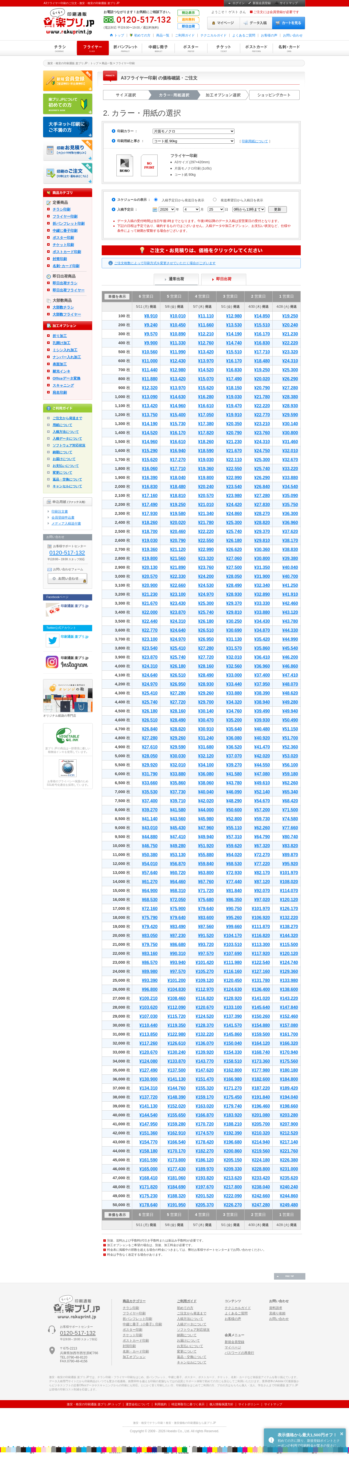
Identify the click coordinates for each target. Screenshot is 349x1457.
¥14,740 (234, 343)
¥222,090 (233, 1196)
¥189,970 (204, 1169)
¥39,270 (234, 765)
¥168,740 (261, 1052)
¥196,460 (261, 1106)
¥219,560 (261, 1151)
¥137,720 (148, 1097)
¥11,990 (178, 352)
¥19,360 (206, 468)
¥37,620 (290, 531)
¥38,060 (206, 783)
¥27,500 (234, 567)
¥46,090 (234, 792)
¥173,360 (261, 1061)
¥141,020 (261, 998)
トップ (119, 35)
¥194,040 (289, 1097)
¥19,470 (234, 405)
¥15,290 (150, 450)
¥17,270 (178, 459)
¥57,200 (262, 810)
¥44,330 (290, 630)
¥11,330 (178, 343)
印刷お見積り (68, 150)
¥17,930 (150, 513)
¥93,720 (206, 944)
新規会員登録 (262, 3)
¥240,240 (289, 1187)
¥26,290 (290, 379)
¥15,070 (206, 379)
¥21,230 (290, 334)
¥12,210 (206, 334)
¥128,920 (233, 998)
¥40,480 (262, 729)
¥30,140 (290, 423)
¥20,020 (262, 379)
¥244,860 (289, 1196)
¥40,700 (290, 576)
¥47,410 (290, 675)
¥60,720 (178, 872)
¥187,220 (261, 1088)
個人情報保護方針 (221, 1404)
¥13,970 (206, 361)
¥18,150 (234, 388)
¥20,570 (206, 495)
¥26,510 (206, 630)
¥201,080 (261, 1115)
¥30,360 (262, 549)
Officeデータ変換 (66, 378)
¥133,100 (233, 1007)
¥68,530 (234, 863)
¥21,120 (178, 549)
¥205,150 (233, 1160)
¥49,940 (290, 711)
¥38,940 (262, 702)
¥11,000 (150, 361)
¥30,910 (206, 729)
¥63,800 (206, 872)
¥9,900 (151, 343)
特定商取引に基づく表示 (188, 1404)
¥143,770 (204, 1061)
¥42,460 (290, 603)
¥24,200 (206, 576)
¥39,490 (262, 711)
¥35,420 (262, 639)
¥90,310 (178, 953)
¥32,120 (206, 756)
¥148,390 (176, 1097)
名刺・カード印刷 (289, 48)
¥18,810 (178, 495)
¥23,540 (234, 486)
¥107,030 (148, 1016)
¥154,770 (148, 1142)
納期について (62, 452)
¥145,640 (261, 1007)
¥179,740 (233, 1106)
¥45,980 (206, 819)
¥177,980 (261, 1070)
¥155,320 (204, 1088)
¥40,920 (262, 738)
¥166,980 (233, 1079)
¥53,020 (290, 756)
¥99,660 (234, 926)
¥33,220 (290, 468)
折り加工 (60, 336)
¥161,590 (148, 1160)
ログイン (239, 3)
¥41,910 (290, 594)
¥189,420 (289, 1088)
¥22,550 (234, 468)
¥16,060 (150, 468)
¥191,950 (176, 1205)
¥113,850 (148, 1034)
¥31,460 (290, 441)
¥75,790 (150, 917)
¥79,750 (150, 944)
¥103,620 (148, 1007)
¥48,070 (290, 684)
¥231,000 (289, 1169)
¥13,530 (234, 325)
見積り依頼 (277, 1313)
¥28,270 (262, 513)
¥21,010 (206, 504)
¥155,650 (176, 1115)
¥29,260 (206, 693)
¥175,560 (289, 1061)
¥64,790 (262, 836)
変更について (62, 473)
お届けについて (64, 459)
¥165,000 (148, 1169)
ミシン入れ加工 (65, 350)
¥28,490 (234, 585)
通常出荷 (176, 279)
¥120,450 (233, 980)
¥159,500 (261, 1034)
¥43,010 (150, 827)
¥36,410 (262, 657)
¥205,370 (204, 1205)
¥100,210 (148, 998)
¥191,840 (261, 1097)
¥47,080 (262, 774)
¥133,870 (176, 1061)
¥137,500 (176, 1070)
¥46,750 (150, 845)
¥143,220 (289, 998)
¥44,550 (262, 765)
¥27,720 (206, 657)
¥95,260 (234, 917)
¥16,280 (206, 397)
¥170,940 (289, 1052)
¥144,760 (176, 1088)
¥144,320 (289, 935)
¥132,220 (289, 917)
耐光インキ (61, 371)
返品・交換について (67, 479)
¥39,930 (262, 720)
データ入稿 (256, 23)
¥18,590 (206, 450)
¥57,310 (234, 836)
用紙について (62, 425)
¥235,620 (289, 1178)
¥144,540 (148, 1115)
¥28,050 (234, 576)
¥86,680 (178, 944)
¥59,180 (290, 774)
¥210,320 (261, 1133)
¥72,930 (234, 872)
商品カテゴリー (134, 1301)
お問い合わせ (293, 35)
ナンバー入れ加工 (67, 357)
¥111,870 (261, 926)
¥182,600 (261, 1079)
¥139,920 (204, 1052)
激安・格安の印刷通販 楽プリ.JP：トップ (72, 63)
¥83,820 (290, 845)
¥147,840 (289, 1007)
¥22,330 (178, 576)
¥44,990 (290, 639)
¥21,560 (178, 558)
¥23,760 (262, 432)
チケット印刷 (223, 48)
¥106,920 (261, 917)
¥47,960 (206, 827)
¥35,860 (262, 648)
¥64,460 (178, 881)
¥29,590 (290, 414)
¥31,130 (234, 639)
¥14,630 (178, 397)
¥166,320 (289, 1043)
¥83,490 (178, 926)
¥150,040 (233, 1043)
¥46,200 (290, 657)
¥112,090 (176, 1007)
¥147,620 (204, 1070)
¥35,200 (234, 720)
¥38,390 (262, 693)
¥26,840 (262, 486)
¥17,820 (206, 432)
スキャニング (63, 385)
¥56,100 (290, 765)
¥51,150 (290, 729)
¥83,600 (206, 917)
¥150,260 (261, 1016)
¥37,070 (234, 756)
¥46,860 (290, 666)
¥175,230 (148, 1196)
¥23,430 (178, 603)
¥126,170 (289, 908)
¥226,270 (233, 1205)
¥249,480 (289, 1205)
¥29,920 (150, 765)
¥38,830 (290, 549)
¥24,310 (290, 361)
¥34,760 (234, 711)
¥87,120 (262, 881)
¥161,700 (289, 1034)
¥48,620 (290, 693)
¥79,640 (206, 908)
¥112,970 (204, 989)
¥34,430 (262, 621)
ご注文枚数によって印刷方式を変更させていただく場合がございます (165, 263)
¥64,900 (150, 890)
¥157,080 (289, 1025)
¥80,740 (290, 836)
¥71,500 (290, 810)
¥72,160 (150, 908)
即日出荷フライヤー (69, 290)
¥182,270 (204, 1151)
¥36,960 (290, 522)
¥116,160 (233, 971)
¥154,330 (233, 1052)
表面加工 (60, 364)
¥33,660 (150, 783)
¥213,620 (233, 1178)
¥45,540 (290, 648)
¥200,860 (233, 1151)
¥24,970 (206, 594)
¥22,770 (262, 414)
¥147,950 (148, 1124)
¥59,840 (206, 863)
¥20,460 (178, 531)
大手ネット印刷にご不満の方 (68, 127)
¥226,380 (289, 1160)
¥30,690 (234, 630)
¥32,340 (262, 585)
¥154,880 (261, 1025)
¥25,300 (290, 370)
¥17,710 (262, 352)
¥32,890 (262, 594)
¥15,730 (178, 423)
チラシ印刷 (60, 48)
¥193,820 (204, 1178)
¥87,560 (206, 926)
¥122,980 (176, 1034)
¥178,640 (148, 1205)
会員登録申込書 (63, 517)
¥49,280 (290, 702)
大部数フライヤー (67, 314)
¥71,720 (206, 890)
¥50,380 (150, 854)
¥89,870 (290, 854)
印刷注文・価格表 (68, 173)
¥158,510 (233, 1061)
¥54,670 (262, 801)
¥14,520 (206, 370)
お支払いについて (66, 466)
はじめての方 (68, 104)
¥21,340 (206, 513)
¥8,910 (151, 316)
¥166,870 (204, 1115)
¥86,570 (150, 962)
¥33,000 (234, 675)
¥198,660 (289, 1106)
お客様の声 (269, 35)
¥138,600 (289, 989)
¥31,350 (262, 567)
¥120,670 (204, 1007)
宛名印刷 (60, 392)
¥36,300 (290, 513)
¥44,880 (150, 836)
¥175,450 (233, 1097)
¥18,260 (206, 441)
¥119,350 (176, 1025)
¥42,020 (262, 756)
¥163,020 (204, 1106)
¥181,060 (176, 1178)
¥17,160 (150, 495)
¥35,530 (150, 792)
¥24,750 (262, 450)
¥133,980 (289, 980)
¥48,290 (234, 801)
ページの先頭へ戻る (289, 1276)
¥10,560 (150, 352)
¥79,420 (150, 926)
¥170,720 (204, 1124)
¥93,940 (178, 962)
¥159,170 (204, 1097)
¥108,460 (176, 998)
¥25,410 (178, 648)
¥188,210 (233, 1124)
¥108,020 (289, 881)
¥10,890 (178, 334)
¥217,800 (233, 1187)
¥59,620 (234, 845)
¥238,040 (261, 1187)
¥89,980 (150, 971)
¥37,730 (178, 792)
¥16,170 (262, 334)
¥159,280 (176, 1124)
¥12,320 (150, 388)
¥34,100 (206, 765)
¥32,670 (290, 459)
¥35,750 (290, 504)
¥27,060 (234, 558)
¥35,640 (234, 729)
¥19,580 (178, 513)
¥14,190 (234, 334)
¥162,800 (233, 1070)
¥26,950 (206, 639)
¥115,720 (176, 1016)
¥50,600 (234, 810)
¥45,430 (178, 827)
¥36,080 (234, 738)
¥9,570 (151, 334)
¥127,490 (148, 1070)
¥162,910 (176, 1133)
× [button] (341, 1433)
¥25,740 (262, 468)
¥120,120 (289, 899)
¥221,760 (289, 1151)
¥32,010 (290, 450)
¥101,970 (289, 872)
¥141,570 (233, 1025)
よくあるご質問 (243, 35)
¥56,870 (178, 863)
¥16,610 (206, 405)
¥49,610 (262, 783)
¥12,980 (234, 316)
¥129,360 (289, 971)
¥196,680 (233, 1142)
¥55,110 (234, 827)
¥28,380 (290, 397)
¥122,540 (261, 962)
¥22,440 (150, 621)
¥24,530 (206, 585)
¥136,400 (261, 989)
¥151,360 (148, 1133)
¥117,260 (148, 1043)
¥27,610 (150, 747)
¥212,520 (289, 1133)
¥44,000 (206, 810)
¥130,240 (176, 1052)
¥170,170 (176, 1151)
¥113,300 (261, 944)
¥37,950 (262, 684)
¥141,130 (176, 1079)
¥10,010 (178, 316)
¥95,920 (290, 863)
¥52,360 (290, 747)
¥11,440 (150, 370)
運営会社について (138, 1404)
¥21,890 (178, 567)
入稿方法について (66, 432)
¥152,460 (289, 1016)
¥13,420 (206, 352)
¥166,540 (176, 1142)
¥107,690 (233, 953)
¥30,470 (206, 720)
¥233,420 (261, 1178)
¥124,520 (204, 1016)
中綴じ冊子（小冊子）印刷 (142, 1324)
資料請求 (275, 1308)
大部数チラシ (63, 307)
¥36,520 (234, 747)
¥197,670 (204, 1187)
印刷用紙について (255, 141)
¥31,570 (234, 648)
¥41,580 (234, 774)
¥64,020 (234, 854)
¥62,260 (290, 783)
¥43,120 (290, 612)
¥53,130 (178, 854)
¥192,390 (233, 1133)
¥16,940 (178, 450)
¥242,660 (261, 1196)
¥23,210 (262, 423)
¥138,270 (289, 926)
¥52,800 (234, 819)
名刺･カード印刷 (66, 266)
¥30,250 (234, 621)
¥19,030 (234, 397)
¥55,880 (206, 854)
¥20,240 (290, 325)
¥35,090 (290, 495)
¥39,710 (178, 801)
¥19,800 (206, 477)
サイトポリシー (248, 1404)
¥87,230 (178, 935)
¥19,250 (290, 316)
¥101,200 (176, 980)
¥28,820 (262, 522)
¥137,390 (233, 1016)
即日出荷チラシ (65, 283)
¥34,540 (290, 486)
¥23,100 (178, 594)
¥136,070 (204, 1043)
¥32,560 (234, 666)
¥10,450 (178, 325)
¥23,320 (290, 352)
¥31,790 (150, 774)
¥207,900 (289, 1124)
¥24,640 (178, 630)
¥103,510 (233, 944)
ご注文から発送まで (67, 418)
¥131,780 (261, 980)
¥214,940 (261, 1142)
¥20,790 (262, 388)
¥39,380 (290, 558)
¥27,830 (262, 504)
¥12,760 (206, 343)
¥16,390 (150, 477)
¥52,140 (262, 792)
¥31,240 (206, 738)
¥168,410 (148, 1178)
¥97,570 (206, 953)
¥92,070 (262, 890)
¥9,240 (151, 325)
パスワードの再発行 (239, 1353)
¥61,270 (150, 881)
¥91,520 (206, 935)
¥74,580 (290, 819)
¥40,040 (290, 567)
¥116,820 (261, 935)
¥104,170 (233, 935)
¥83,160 (150, 953)
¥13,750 (150, 414)
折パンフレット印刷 (125, 48)
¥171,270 (233, 1088)
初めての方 (142, 35)
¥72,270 (262, 854)
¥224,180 (261, 1160)
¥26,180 (234, 540)
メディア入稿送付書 (66, 523)
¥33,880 (290, 477)
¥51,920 (206, 845)
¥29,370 (262, 531)
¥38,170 (290, 540)
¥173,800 (176, 1160)
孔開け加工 (61, 343)
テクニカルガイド (213, 35)
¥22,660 (178, 585)
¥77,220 (262, 863)
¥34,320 (234, 702)
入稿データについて (67, 439)
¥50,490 (290, 720)
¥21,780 (262, 397)
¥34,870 (262, 630)
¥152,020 (176, 1106)
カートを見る (288, 23)
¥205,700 (261, 1124)
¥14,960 (178, 405)
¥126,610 (176, 1043)
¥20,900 (150, 585)
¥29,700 (206, 702)
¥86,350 (234, 899)
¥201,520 (204, 1196)
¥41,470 (262, 747)
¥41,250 (290, 585)
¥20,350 (234, 423)
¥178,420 (204, 1142)
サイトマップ (289, 3)
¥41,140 (150, 819)
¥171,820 (148, 1187)
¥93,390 (150, 980)
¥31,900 (262, 576)
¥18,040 (178, 477)
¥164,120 (261, 1043)
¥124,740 (289, 962)
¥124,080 (148, 1061)
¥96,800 (150, 989)
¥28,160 (206, 666)
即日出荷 (223, 279)
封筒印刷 (60, 259)
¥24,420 (234, 504)
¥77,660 (290, 827)
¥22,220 (290, 343)
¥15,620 (206, 388)
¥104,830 (176, 989)
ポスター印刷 (190, 48)
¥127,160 (261, 971)
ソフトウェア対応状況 (69, 445)
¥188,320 (176, 1196)
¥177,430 (176, 1169)
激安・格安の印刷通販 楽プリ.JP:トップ (94, 1404)
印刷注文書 (60, 511)
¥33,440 (234, 684)
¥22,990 (234, 477)
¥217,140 (289, 1142)
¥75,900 (178, 908)
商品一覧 (162, 35)
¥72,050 (178, 899)
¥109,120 (204, 980)
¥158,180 (148, 1151)
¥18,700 (150, 531)
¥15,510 (262, 325)
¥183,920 (233, 1115)
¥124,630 (233, 989)
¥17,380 (206, 423)
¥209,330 (233, 1169)
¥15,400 (178, 414)
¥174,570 (204, 1133)
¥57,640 (150, 872)
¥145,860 (233, 1034)
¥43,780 (290, 621)
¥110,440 (148, 1025)
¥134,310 (148, 1088)
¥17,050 (206, 414)
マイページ (223, 23)
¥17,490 (234, 379)
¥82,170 (262, 872)
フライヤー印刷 (92, 48)
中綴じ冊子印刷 (158, 48)
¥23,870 (178, 612)
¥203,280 (289, 1115)
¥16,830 (262, 343)
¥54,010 (150, 863)
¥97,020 (262, 899)
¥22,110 (234, 459)
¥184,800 (289, 1079)
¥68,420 (290, 801)
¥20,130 (150, 567)
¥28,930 (290, 405)
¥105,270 (204, 971)
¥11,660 (206, 325)
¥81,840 (234, 890)
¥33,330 (262, 603)
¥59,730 (262, 819)
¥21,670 (234, 450)
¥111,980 (233, 962)
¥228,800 (261, 1169)
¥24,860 (234, 513)
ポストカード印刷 (256, 48)
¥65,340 (290, 792)
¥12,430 (178, 361)
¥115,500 (289, 944)
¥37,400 (262, 675)
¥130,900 (148, 1079)
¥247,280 (261, 1205)
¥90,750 (234, 908)
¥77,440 (234, 881)
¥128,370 (204, 1025)
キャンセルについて (67, 486)
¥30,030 (178, 756)
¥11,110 (206, 316)
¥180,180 (289, 1070)
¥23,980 (234, 495)
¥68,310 (178, 890)
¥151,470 (204, 1079)
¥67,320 (262, 845)
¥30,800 (290, 432)
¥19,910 (234, 414)
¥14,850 (262, 316)
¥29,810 (262, 540)
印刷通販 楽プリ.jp (74, 606)
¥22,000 (150, 612)
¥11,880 (150, 379)
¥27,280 (290, 388)
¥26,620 (234, 549)
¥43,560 (178, 819)
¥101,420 (204, 962)
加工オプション (134, 1357)
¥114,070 (289, 890)
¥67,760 (206, 881)
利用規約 (161, 1404)
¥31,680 (206, 747)
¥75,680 (206, 899)
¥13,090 (150, 397)
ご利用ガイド (185, 35)
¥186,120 (204, 1160)
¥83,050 (150, 935)
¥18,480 (262, 361)
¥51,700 (290, 738)
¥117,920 (261, 953)
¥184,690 (176, 1187)
